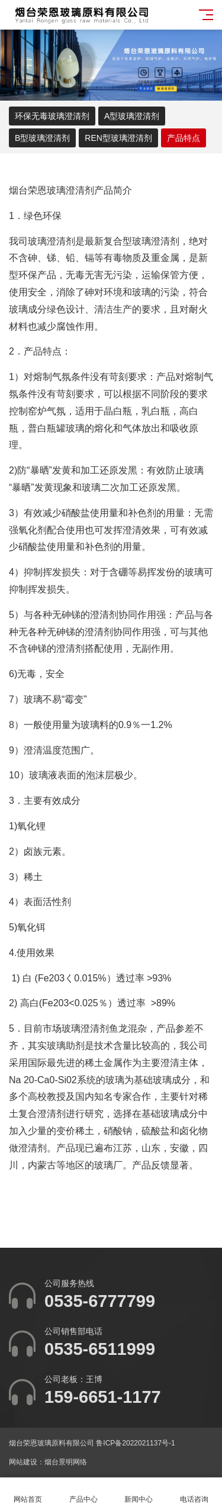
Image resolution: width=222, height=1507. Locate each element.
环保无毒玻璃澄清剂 (52, 116)
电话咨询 (194, 1492)
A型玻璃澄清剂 (131, 116)
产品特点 (183, 138)
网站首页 (28, 1492)
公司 (198, 1046)
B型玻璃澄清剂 (42, 138)
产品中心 (83, 1492)
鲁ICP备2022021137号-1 (135, 1443)
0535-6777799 (99, 1301)
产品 (103, 190)
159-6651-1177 (102, 1396)
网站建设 (23, 1462)
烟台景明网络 (65, 1462)
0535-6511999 (99, 1348)
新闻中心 (139, 1492)
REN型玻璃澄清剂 (118, 138)
